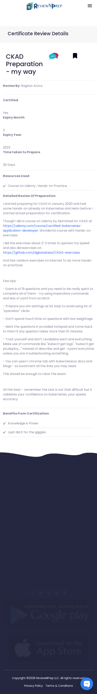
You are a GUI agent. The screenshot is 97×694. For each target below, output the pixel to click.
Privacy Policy (33, 686)
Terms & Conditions (59, 686)
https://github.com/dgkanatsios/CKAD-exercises (41, 252)
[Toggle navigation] (90, 6)
